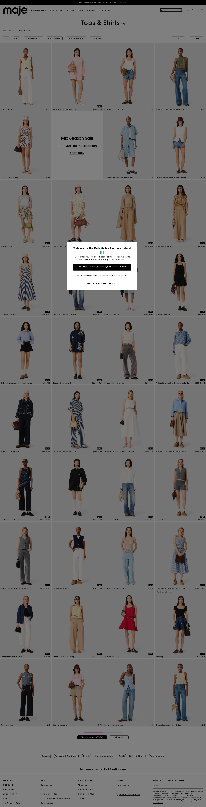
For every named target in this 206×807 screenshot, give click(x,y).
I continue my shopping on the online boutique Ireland (103, 276)
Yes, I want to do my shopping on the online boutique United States (103, 267)
